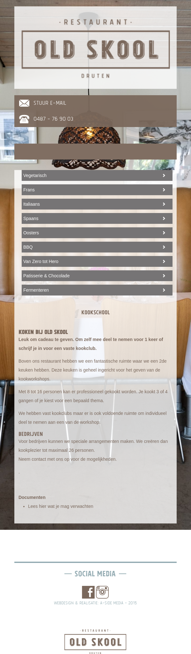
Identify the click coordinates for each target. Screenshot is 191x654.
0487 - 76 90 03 (53, 119)
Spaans (30, 218)
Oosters (31, 232)
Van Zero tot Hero (40, 261)
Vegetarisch (35, 175)
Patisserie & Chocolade (46, 275)
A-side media (111, 603)
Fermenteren (36, 290)
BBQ (28, 247)
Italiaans (31, 204)
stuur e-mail (49, 103)
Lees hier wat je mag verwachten (60, 506)
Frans (29, 189)
